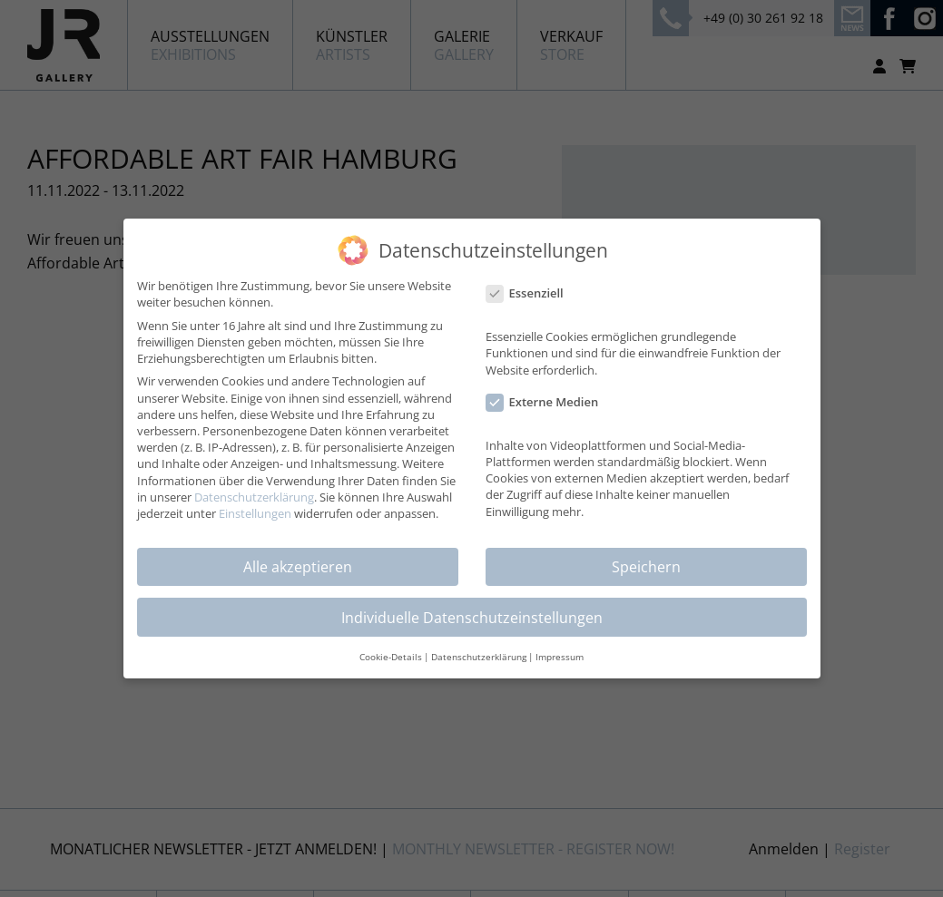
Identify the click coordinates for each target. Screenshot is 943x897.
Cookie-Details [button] (390, 657)
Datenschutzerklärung (254, 496)
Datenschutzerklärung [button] (478, 657)
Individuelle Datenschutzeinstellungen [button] (472, 617)
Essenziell (530, 293)
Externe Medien (548, 402)
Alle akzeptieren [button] (297, 566)
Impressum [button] (559, 657)
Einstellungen (255, 512)
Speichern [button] (646, 566)
